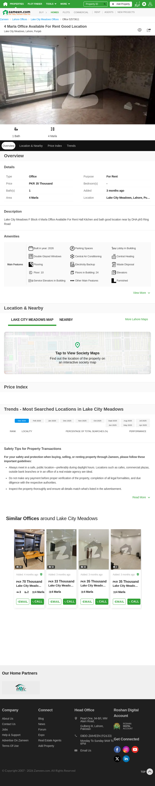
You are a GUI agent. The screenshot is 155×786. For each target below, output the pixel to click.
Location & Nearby (31, 145)
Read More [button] (141, 497)
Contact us (9, 724)
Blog (41, 718)
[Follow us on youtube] (136, 753)
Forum (42, 729)
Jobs (5, 729)
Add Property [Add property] (46, 745)
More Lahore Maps (136, 319)
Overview (8, 145)
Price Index (55, 145)
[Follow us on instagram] (127, 753)
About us (7, 718)
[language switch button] (137, 4)
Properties (17, 4)
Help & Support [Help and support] (11, 735)
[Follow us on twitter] (118, 762)
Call (37, 601)
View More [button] (141, 292)
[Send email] (22, 602)
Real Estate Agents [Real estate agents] (49, 740)
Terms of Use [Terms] (10, 745)
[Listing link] (29, 568)
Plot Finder (35, 4)
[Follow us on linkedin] (127, 762)
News (41, 724)
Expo (41, 735)
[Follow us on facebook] (118, 753)
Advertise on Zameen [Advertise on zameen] (15, 740)
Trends (71, 145)
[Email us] (94, 751)
